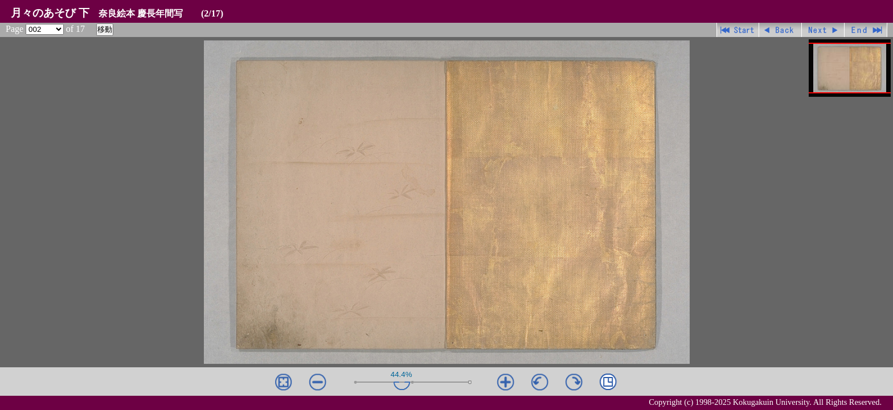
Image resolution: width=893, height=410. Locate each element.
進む (823, 30)
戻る (780, 30)
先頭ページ (737, 30)
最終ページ (866, 30)
